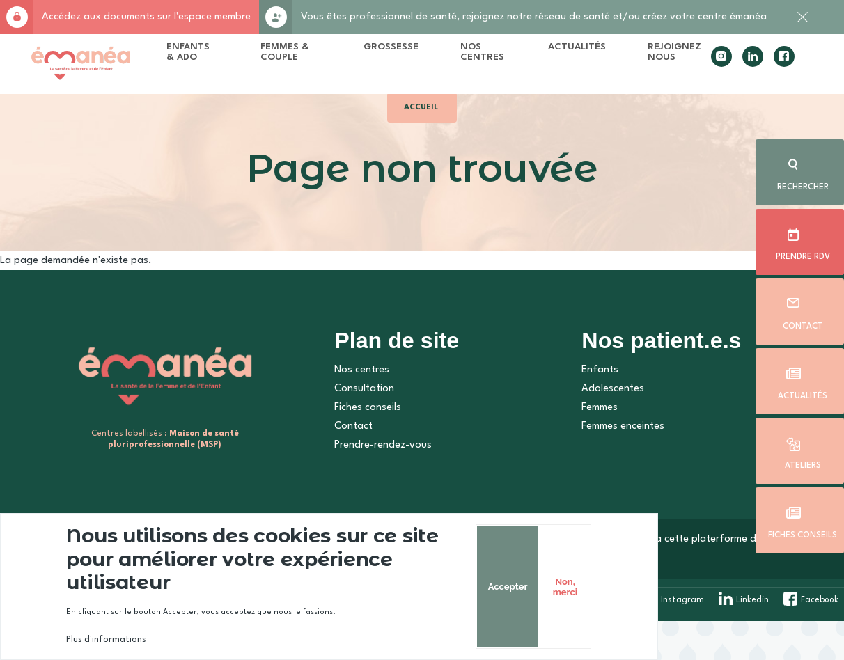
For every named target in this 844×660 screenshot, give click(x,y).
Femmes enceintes (614, 465)
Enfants (591, 409)
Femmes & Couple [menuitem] (307, 61)
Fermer (802, 24)
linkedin (732, 66)
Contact (802, 324)
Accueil (422, 123)
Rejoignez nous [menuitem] (677, 56)
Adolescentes (604, 428)
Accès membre (16, 17)
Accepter (669, 598)
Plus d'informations (125, 640)
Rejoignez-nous (275, 17)
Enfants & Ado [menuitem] (225, 56)
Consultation (357, 428)
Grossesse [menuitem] (395, 51)
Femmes (591, 446)
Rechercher (802, 185)
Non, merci (729, 598)
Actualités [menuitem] (580, 51)
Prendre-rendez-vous (376, 484)
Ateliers (802, 463)
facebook (763, 66)
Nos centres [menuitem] (487, 56)
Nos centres (354, 409)
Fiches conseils (802, 533)
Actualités (802, 394)
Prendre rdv (802, 255)
